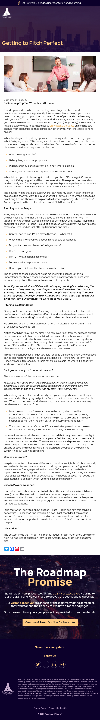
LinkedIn (54, 664)
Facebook (46, 664)
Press (51, 708)
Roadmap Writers (7, 13)
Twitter (38, 664)
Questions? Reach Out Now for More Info (50, 622)
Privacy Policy (39, 708)
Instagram (62, 664)
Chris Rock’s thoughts (61, 125)
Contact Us (61, 708)
